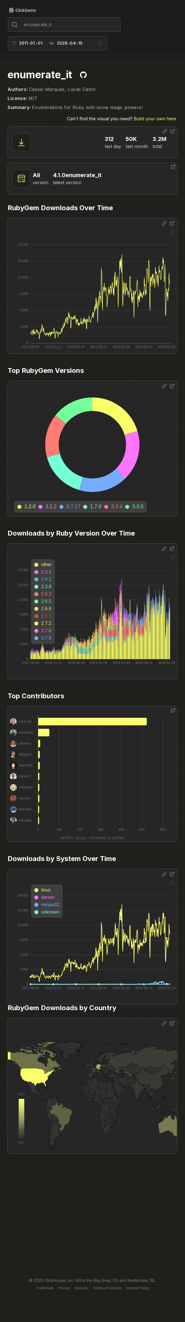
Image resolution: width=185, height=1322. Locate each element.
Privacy (64, 1288)
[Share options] (165, 131)
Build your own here (155, 118)
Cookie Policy (137, 1288)
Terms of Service (107, 1288)
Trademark (45, 1288)
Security (81, 1288)
